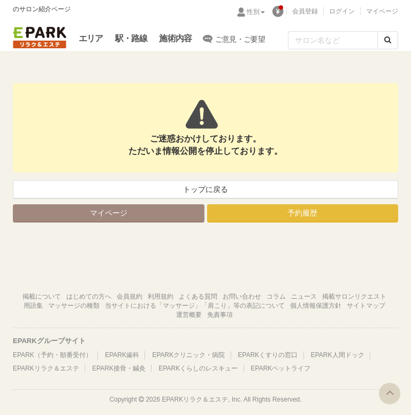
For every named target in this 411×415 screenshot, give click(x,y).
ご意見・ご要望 (234, 38)
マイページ (382, 11)
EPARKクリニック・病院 (188, 355)
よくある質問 (198, 296)
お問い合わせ (242, 296)
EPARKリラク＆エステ (39, 37)
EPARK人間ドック (337, 355)
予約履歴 (302, 213)
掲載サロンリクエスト (354, 296)
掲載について (41, 296)
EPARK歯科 (122, 355)
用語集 (33, 305)
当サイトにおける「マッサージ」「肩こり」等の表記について (195, 305)
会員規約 (129, 296)
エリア (91, 38)
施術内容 (175, 38)
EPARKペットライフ (281, 368)
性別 (256, 12)
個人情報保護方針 (315, 305)
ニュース (304, 296)
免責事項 (220, 314)
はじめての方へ (88, 296)
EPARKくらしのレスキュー (198, 368)
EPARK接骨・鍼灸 (119, 368)
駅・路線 (131, 38)
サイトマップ (366, 305)
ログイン (342, 11)
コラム (276, 296)
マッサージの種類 (74, 305)
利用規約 (160, 296)
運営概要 (189, 314)
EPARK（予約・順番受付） (52, 355)
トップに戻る (205, 189)
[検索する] (388, 40)
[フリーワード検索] (333, 40)
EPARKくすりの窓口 (268, 355)
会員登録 (305, 11)
